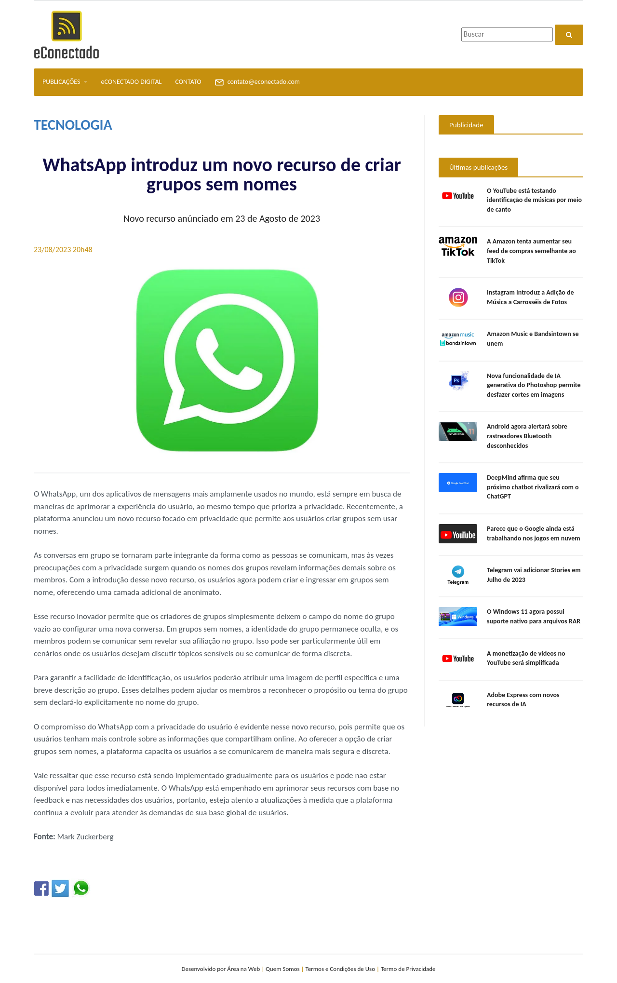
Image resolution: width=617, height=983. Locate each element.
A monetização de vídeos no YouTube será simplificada (526, 658)
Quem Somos (283, 968)
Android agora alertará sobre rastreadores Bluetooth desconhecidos (527, 435)
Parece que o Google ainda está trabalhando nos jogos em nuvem (533, 533)
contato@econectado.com (257, 82)
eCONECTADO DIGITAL (131, 82)
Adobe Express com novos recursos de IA (523, 700)
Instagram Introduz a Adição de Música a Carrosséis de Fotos (530, 297)
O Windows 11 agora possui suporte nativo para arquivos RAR (533, 616)
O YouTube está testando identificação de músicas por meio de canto (534, 200)
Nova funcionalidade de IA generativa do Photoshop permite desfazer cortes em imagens (534, 385)
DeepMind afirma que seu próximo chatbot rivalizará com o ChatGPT (533, 486)
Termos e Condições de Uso (341, 968)
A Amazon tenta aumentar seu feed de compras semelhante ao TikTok (531, 250)
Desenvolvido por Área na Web (220, 968)
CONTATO (188, 82)
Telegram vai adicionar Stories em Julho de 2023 (534, 575)
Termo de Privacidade (408, 968)
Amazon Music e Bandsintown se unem (532, 339)
